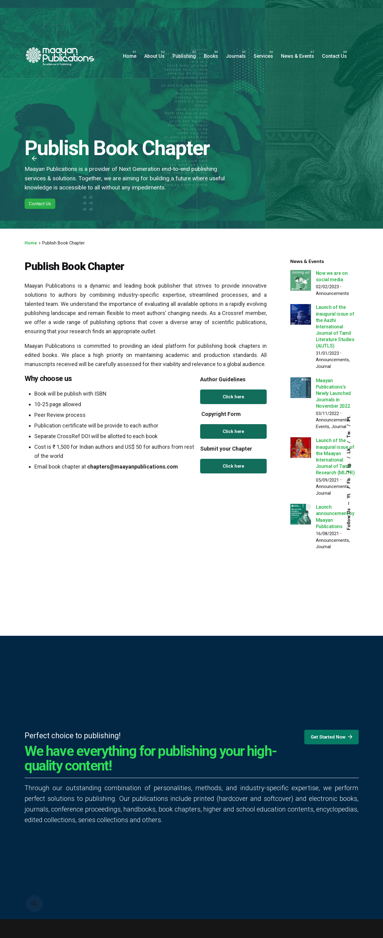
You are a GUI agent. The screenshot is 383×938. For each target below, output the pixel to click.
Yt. (348, 494)
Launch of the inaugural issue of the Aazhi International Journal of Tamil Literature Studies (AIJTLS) (335, 326)
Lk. (348, 449)
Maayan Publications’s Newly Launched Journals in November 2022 (333, 393)
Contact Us (40, 204)
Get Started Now (332, 737)
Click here (233, 397)
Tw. (348, 433)
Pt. (348, 418)
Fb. (348, 479)
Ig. (348, 464)
